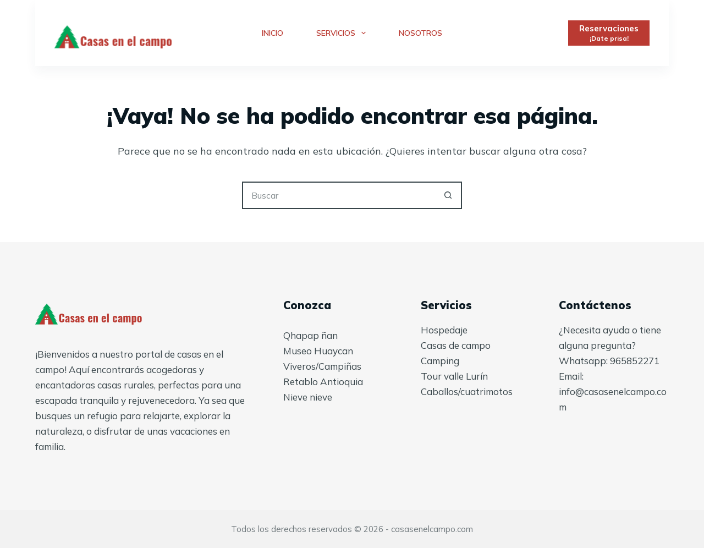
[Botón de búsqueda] (448, 195)
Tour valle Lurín (454, 376)
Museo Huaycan (318, 351)
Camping (440, 360)
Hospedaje (444, 330)
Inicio (272, 33)
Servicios (343, 33)
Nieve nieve (307, 397)
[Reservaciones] (609, 32)
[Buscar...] (338, 195)
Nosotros (420, 33)
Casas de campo (456, 345)
